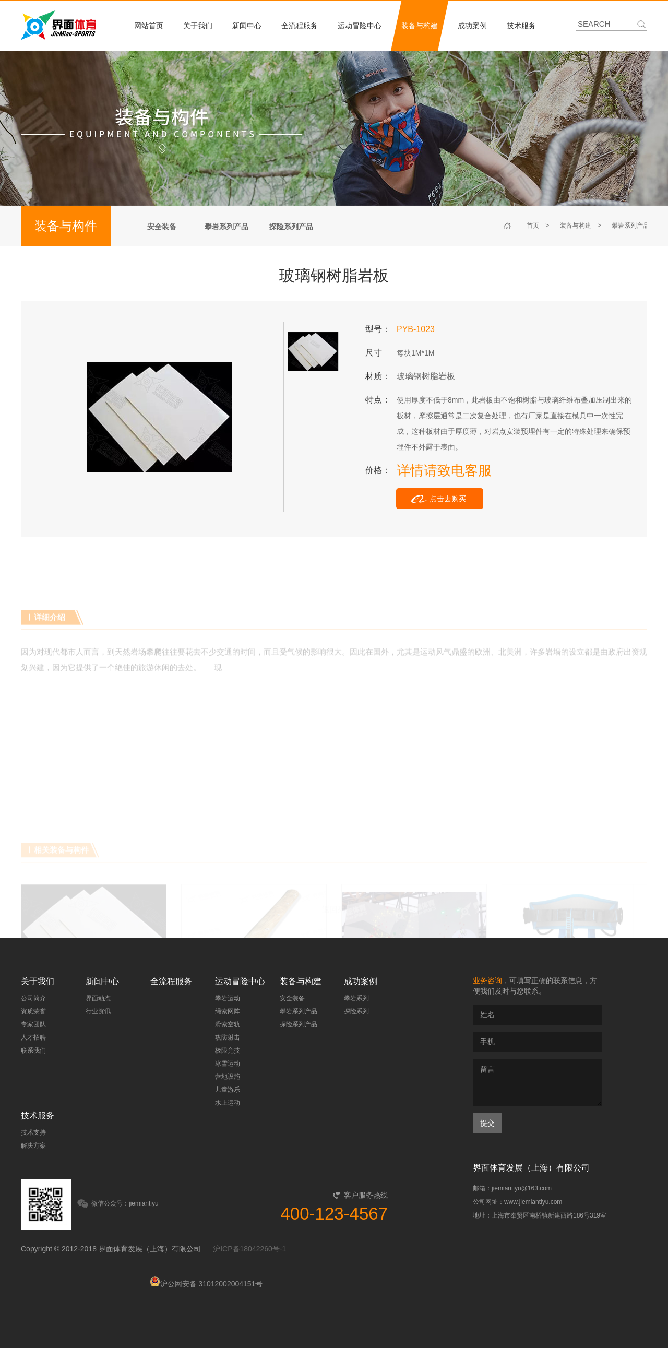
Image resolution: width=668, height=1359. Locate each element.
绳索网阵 (227, 1011)
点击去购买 (448, 498)
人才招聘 (33, 1037)
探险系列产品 (291, 226)
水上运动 (227, 1102)
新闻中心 (246, 25)
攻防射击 (227, 1037)
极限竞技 (227, 1050)
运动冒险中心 (359, 25)
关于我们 (197, 25)
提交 (487, 1123)
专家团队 (33, 1024)
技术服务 (521, 25)
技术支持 (33, 1132)
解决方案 (33, 1145)
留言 (537, 1082)
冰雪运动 (227, 1063)
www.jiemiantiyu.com (533, 1202)
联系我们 (33, 1050)
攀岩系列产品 (226, 226)
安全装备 (161, 226)
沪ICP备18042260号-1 (249, 1249)
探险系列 (356, 1011)
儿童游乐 (227, 1089)
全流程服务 (299, 25)
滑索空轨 (227, 1024)
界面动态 (98, 998)
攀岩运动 (227, 998)
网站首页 (148, 25)
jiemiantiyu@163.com (522, 1188)
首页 (533, 225)
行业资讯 (98, 1011)
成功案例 (472, 25)
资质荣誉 (33, 1011)
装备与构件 (65, 226)
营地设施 (227, 1076)
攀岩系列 (356, 998)
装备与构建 (419, 25)
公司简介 (33, 998)
